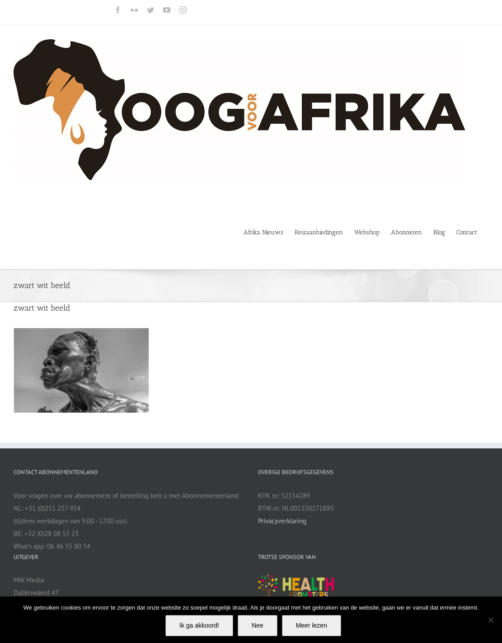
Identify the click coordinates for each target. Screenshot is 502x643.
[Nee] (490, 619)
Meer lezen (311, 625)
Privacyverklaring (282, 521)
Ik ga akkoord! (199, 625)
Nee (257, 625)
